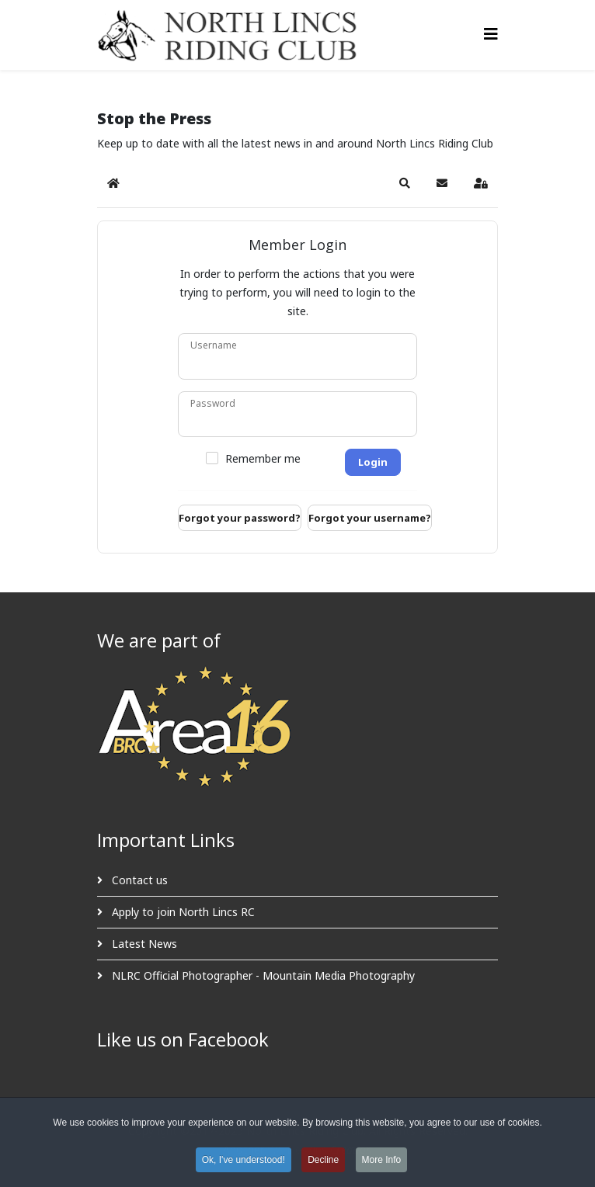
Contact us (138, 880)
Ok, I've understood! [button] (243, 1162)
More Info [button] (382, 1162)
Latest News (143, 943)
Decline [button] (323, 1162)
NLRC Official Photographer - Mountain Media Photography (262, 975)
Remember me (263, 459)
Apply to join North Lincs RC (182, 911)
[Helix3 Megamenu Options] (491, 34)
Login (373, 462)
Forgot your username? (369, 518)
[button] (404, 183)
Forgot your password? (240, 518)
